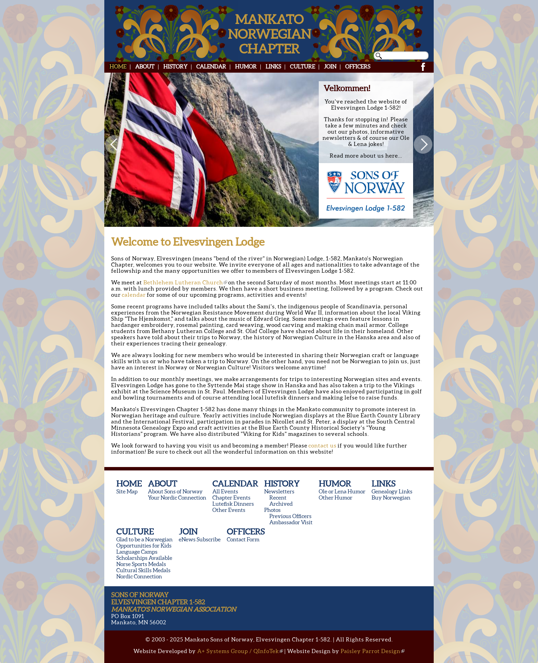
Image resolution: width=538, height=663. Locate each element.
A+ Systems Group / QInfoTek (240, 651)
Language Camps (136, 552)
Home (117, 66)
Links (273, 66)
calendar (134, 295)
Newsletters (279, 491)
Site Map (127, 491)
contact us (322, 445)
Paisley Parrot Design (373, 651)
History (175, 66)
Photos (272, 510)
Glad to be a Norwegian (144, 539)
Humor (246, 66)
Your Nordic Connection (177, 497)
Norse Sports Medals (141, 564)
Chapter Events (231, 497)
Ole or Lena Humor (342, 491)
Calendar (211, 66)
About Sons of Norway (175, 491)
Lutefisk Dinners (233, 504)
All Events (225, 491)
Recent (277, 497)
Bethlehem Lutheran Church (185, 282)
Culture (302, 66)
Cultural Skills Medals (143, 570)
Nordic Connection (139, 576)
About (144, 66)
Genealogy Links (392, 491)
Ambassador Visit (291, 522)
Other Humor (335, 497)
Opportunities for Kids (144, 545)
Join (330, 66)
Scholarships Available (144, 558)
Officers (357, 66)
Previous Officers (290, 516)
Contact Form (243, 539)
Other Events (228, 510)
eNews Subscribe (200, 539)
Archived (281, 504)
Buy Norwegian (391, 497)
